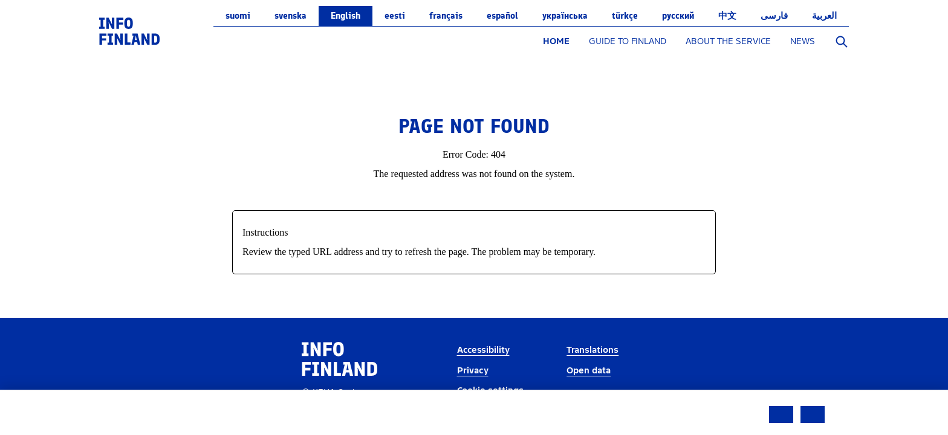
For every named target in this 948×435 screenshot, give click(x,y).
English (345, 15)
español (502, 15)
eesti (395, 15)
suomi (238, 15)
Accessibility (483, 350)
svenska (290, 15)
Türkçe (625, 15)
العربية (824, 15)
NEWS (802, 41)
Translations (592, 350)
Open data (589, 371)
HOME (556, 41)
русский (678, 15)
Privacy (473, 371)
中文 (727, 15)
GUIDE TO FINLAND (627, 41)
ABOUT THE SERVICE (728, 41)
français (446, 15)
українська (565, 15)
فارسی (774, 15)
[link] (129, 30)
